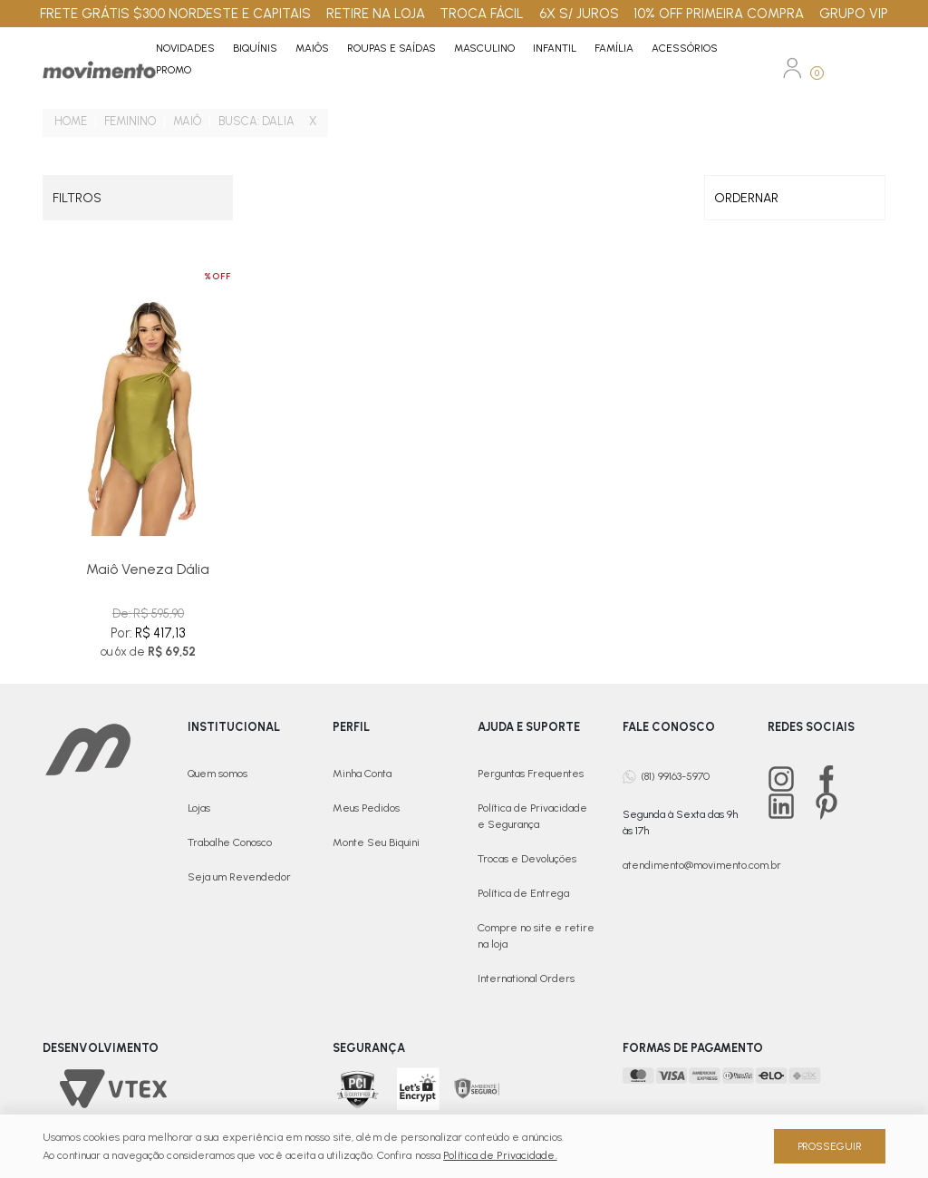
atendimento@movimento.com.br (702, 865)
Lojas (199, 808)
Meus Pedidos (366, 808)
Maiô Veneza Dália (147, 569)
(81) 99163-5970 (675, 775)
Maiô (187, 121)
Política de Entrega (523, 893)
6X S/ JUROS (579, 13)
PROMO (173, 69)
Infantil (554, 48)
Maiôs (312, 48)
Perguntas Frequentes (531, 773)
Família (613, 48)
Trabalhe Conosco (230, 842)
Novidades (185, 48)
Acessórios (685, 48)
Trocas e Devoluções (527, 858)
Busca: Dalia (256, 121)
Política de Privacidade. (499, 1155)
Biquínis (255, 48)
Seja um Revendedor (239, 877)
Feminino (130, 121)
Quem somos (217, 773)
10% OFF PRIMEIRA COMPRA (718, 13)
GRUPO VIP (853, 13)
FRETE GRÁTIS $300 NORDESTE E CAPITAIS (175, 13)
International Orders (526, 978)
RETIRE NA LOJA (375, 13)
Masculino (484, 48)
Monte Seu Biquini (376, 842)
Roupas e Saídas (391, 48)
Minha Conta (362, 773)
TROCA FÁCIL (482, 13)
